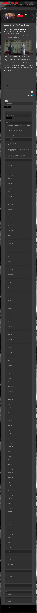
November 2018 (10, 394)
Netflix (16, 36)
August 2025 (10, 183)
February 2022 (10, 292)
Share (7, 85)
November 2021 (10, 300)
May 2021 (9, 316)
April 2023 (9, 256)
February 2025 (10, 199)
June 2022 (9, 282)
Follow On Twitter (28, 95)
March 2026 (10, 165)
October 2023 (10, 240)
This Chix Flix (10, 3)
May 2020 (9, 347)
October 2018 (10, 396)
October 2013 (10, 537)
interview (11, 36)
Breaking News (10, 554)
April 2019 (9, 381)
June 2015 (9, 485)
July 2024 (9, 217)
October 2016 (10, 448)
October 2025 (10, 178)
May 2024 (9, 222)
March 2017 (10, 438)
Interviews (9, 559)
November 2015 (10, 472)
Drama (9, 36)
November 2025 (10, 175)
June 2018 (9, 407)
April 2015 (9, 490)
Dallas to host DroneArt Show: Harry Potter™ (15, 130)
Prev (33, 17)
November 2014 (10, 503)
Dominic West (29, 35)
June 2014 (9, 516)
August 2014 (10, 511)
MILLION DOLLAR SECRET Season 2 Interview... (23, 14)
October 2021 (10, 303)
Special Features (10, 567)
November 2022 (10, 269)
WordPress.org (10, 581)
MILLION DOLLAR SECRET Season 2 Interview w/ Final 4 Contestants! (19, 125)
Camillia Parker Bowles (14, 35)
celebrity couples (20, 35)
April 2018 (9, 412)
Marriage (14, 36)
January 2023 (10, 264)
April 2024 (9, 225)
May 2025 (9, 191)
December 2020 (10, 329)
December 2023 (10, 235)
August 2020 (10, 339)
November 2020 (10, 331)
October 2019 (10, 365)
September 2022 (10, 274)
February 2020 (10, 355)
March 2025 (10, 196)
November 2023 (10, 238)
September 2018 (10, 399)
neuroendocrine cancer (21, 36)
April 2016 (9, 459)
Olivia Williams (26, 36)
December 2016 (10, 446)
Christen (9, 149)
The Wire (18, 37)
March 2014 (10, 524)
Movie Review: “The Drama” (12, 135)
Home (2, 8)
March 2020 (10, 352)
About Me (5, 8)
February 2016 (10, 464)
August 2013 (10, 542)
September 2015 (10, 477)
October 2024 (10, 209)
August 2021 (10, 308)
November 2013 (10, 534)
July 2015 (9, 482)
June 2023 (9, 251)
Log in (9, 573)
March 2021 (10, 321)
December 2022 (10, 266)
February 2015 (10, 495)
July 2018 (9, 404)
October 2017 (10, 425)
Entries (10, 576)
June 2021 (9, 313)
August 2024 (10, 214)
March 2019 (10, 383)
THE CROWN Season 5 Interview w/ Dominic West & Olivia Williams (16, 31)
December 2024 (10, 204)
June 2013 (9, 547)
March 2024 (10, 227)
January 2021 (10, 326)
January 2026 (10, 170)
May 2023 (9, 253)
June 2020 (9, 344)
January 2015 (10, 498)
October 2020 (10, 334)
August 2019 (10, 370)
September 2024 (10, 212)
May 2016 (9, 456)
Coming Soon (10, 556)
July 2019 (9, 373)
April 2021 (9, 318)
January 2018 (10, 420)
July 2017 (9, 430)
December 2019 (10, 360)
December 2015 (10, 469)
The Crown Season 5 (11, 37)
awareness (9, 35)
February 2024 (10, 230)
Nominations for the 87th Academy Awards (15, 156)
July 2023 (9, 248)
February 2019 (10, 386)
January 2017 (10, 443)
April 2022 (9, 287)
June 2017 (9, 433)
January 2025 (10, 201)
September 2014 (10, 508)
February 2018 (10, 417)
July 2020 (9, 342)
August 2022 (10, 277)
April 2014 (9, 521)
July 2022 (9, 279)
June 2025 (9, 188)
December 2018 (10, 391)
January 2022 (10, 295)
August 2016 (10, 451)
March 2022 (10, 290)
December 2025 (10, 173)
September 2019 (10, 368)
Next (3, 17)
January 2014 (10, 529)
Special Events (10, 564)
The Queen (15, 37)
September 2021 (10, 305)
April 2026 (9, 162)
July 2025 (9, 186)
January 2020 (10, 357)
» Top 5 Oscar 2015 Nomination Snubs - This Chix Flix (16, 155)
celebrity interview (24, 35)
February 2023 (10, 261)
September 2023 (10, 243)
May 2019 (9, 378)
